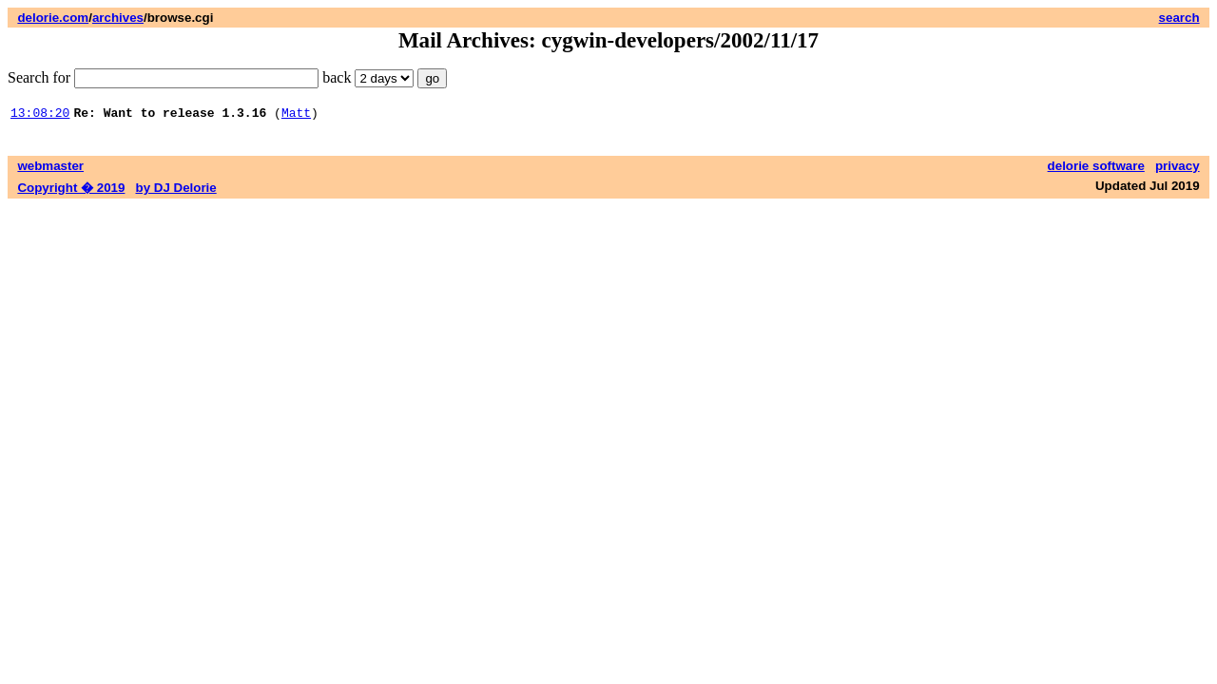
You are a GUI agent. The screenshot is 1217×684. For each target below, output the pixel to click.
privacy (1177, 169)
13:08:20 (39, 115)
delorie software (1096, 169)
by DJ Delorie (176, 190)
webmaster (50, 169)
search (1179, 17)
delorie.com (52, 17)
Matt (296, 115)
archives (118, 17)
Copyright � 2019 (71, 190)
